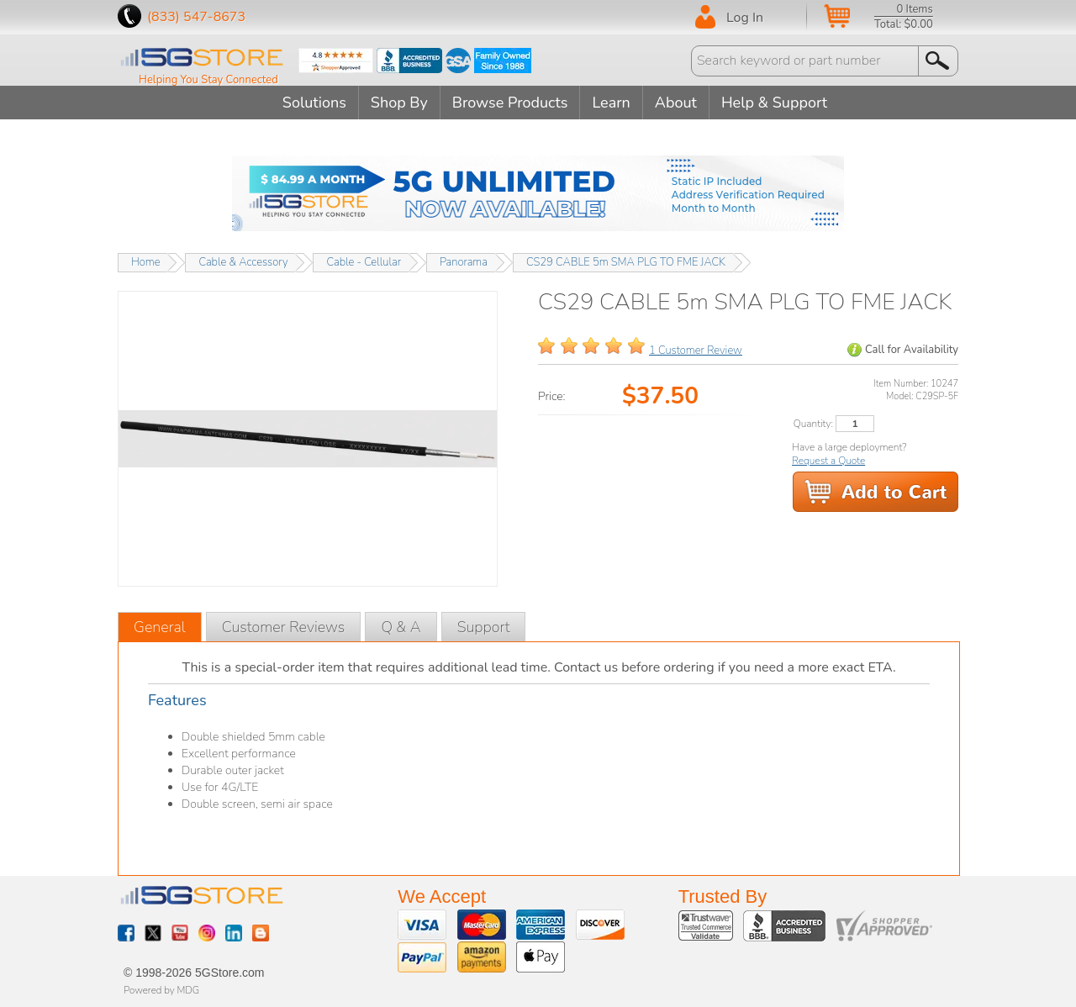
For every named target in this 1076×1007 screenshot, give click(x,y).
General (160, 627)
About (676, 102)
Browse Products (510, 102)
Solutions (314, 102)
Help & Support (774, 102)
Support (483, 627)
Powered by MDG (161, 990)
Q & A (400, 627)
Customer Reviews (283, 627)
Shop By (399, 102)
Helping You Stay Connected (208, 79)
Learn (611, 102)
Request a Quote (828, 460)
